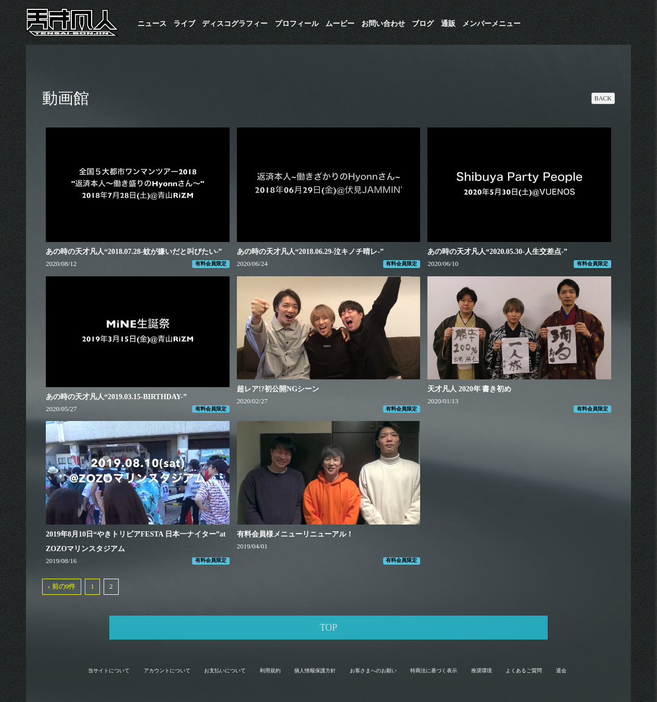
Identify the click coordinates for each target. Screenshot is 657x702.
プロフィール (297, 24)
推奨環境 (481, 670)
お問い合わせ (383, 24)
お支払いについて (225, 670)
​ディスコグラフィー (235, 24)
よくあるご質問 (524, 670)
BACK (603, 98)
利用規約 (270, 670)
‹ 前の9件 (61, 586)
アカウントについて (167, 670)
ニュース (152, 24)
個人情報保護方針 (315, 670)
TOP (328, 627)
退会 (561, 670)
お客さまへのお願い (373, 670)
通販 (448, 24)
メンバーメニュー (491, 24)
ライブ (184, 24)
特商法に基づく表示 (433, 670)
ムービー (340, 24)
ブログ (423, 24)
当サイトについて (109, 670)
